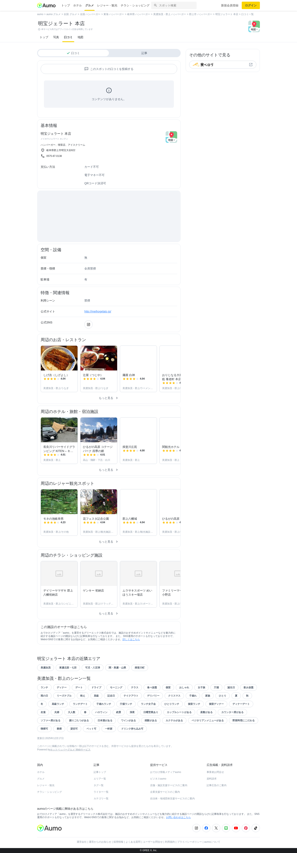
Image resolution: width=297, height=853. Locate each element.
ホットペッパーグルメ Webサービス (70, 749)
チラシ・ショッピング (135, 5)
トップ (65, 5)
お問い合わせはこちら (178, 817)
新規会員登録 (229, 5)
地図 (80, 37)
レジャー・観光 (107, 5)
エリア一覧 (100, 778)
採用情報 (118, 842)
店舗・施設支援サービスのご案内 (168, 785)
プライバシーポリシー (189, 842)
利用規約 (170, 842)
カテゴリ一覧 (101, 798)
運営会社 (82, 842)
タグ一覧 (99, 785)
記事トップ (100, 772)
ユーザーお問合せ (153, 842)
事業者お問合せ (215, 772)
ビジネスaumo (158, 778)
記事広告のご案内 (216, 785)
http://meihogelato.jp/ (97, 311)
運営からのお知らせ (100, 842)
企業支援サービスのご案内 (165, 792)
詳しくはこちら (131, 639)
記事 (144, 53)
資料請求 (212, 778)
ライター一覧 (101, 792)
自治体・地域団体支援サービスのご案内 (172, 798)
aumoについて (212, 842)
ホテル (77, 5)
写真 (56, 37)
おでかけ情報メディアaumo (165, 772)
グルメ (89, 5)
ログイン (251, 5)
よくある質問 (133, 842)
